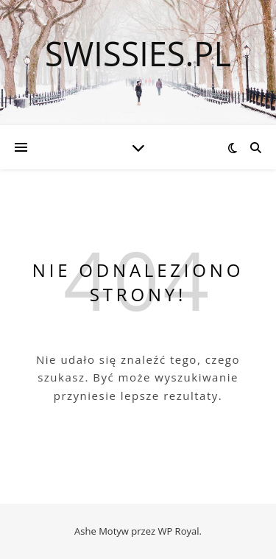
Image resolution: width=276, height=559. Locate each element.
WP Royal (178, 531)
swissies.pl (138, 53)
